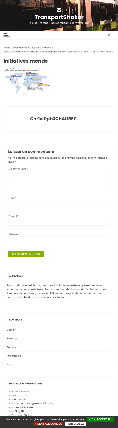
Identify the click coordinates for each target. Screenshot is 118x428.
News (10, 364)
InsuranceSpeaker (22, 407)
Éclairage (12, 338)
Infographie (14, 356)
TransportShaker (59, 17)
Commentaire (18, 169)
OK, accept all (100, 419)
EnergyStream (20, 399)
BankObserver (20, 391)
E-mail (14, 216)
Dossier (11, 330)
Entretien (12, 347)
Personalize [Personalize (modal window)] (75, 423)
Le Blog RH (17, 411)
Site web (14, 234)
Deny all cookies (48, 423)
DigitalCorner (19, 395)
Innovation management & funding (32, 403)
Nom (13, 198)
